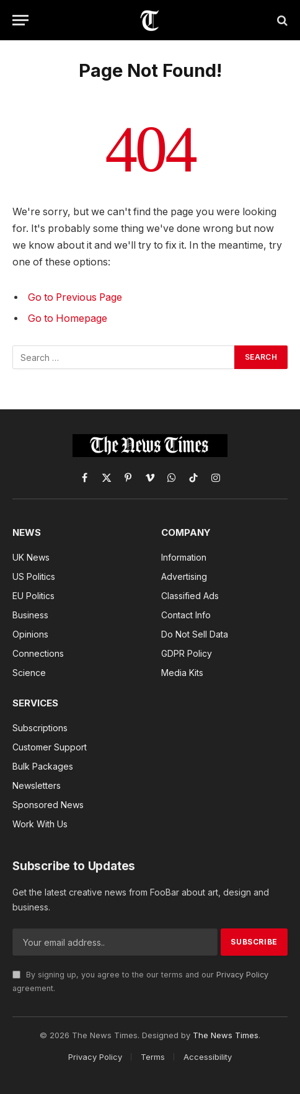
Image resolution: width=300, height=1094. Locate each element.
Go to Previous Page (75, 297)
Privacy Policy (242, 974)
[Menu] (20, 20)
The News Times (225, 1035)
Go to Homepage (67, 318)
